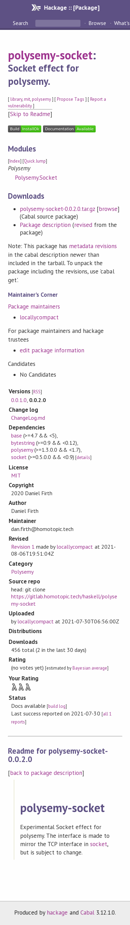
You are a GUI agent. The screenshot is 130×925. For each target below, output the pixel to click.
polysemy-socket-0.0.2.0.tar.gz (57, 209)
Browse (97, 22)
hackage (57, 912)
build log (57, 706)
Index (14, 161)
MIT (16, 475)
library (16, 99)
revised (83, 225)
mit (27, 99)
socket (19, 456)
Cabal (87, 912)
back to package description (46, 773)
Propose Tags (70, 99)
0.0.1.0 (19, 399)
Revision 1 (23, 546)
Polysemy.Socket (36, 177)
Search (21, 22)
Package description (45, 225)
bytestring (23, 442)
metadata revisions (93, 246)
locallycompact (39, 317)
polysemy (41, 99)
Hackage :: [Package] (71, 7)
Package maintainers (34, 306)
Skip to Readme (30, 114)
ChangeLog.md (28, 417)
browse (108, 209)
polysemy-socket (50, 55)
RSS (37, 392)
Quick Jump (35, 161)
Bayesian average (89, 668)
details (83, 457)
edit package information (52, 350)
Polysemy (22, 571)
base (16, 435)
